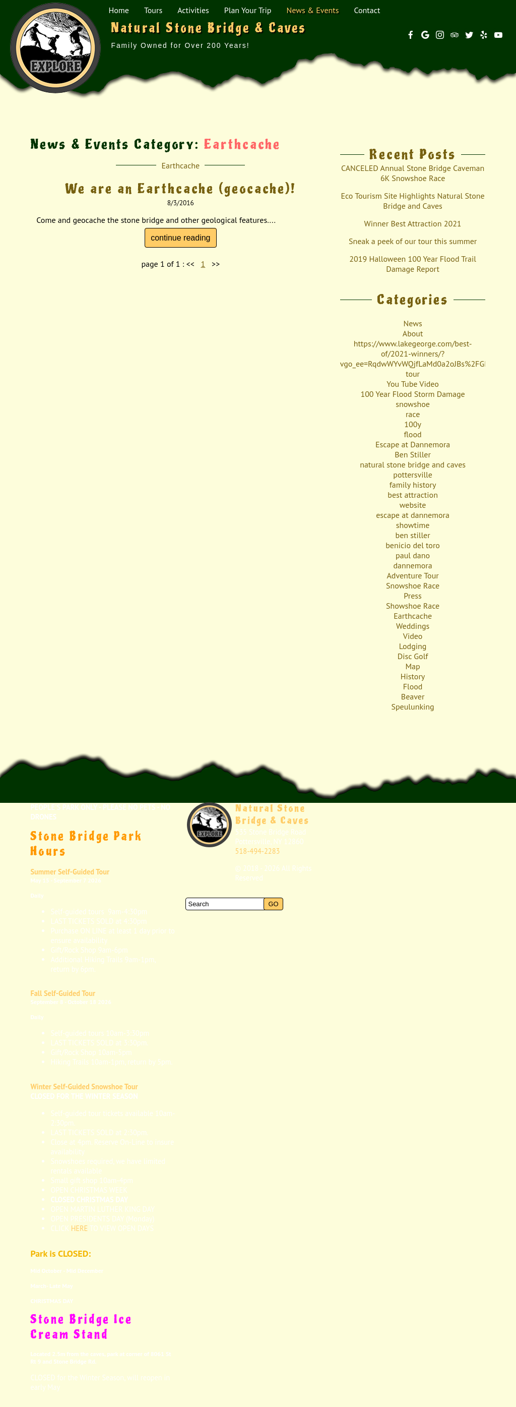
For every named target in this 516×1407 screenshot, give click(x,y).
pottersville (412, 475)
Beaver (413, 696)
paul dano (413, 555)
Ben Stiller (413, 454)
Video (413, 636)
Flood (413, 686)
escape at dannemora (412, 515)
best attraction (413, 495)
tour (413, 374)
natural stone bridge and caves (413, 464)
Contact (367, 10)
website (413, 505)
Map (412, 666)
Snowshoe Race (412, 585)
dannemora (413, 565)
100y (412, 424)
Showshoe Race (412, 606)
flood (413, 434)
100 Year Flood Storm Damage (412, 394)
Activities (193, 10)
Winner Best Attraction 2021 (413, 223)
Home (118, 10)
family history (413, 485)
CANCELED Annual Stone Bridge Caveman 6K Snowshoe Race (412, 173)
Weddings (412, 626)
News (412, 323)
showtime (412, 525)
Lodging (413, 646)
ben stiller (413, 535)
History (413, 676)
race (413, 414)
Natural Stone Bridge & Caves (272, 814)
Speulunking (412, 706)
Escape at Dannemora (412, 444)
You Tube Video (412, 384)
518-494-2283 (257, 851)
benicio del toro (412, 545)
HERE (79, 1228)
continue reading (180, 237)
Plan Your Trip (248, 10)
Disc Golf (413, 656)
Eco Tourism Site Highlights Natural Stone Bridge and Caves (412, 201)
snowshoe (413, 404)
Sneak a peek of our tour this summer (413, 241)
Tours (153, 10)
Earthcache (180, 165)
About (413, 333)
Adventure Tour (412, 575)
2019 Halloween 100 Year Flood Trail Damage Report (412, 264)
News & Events (312, 10)
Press (412, 596)
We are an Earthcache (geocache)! (180, 189)
